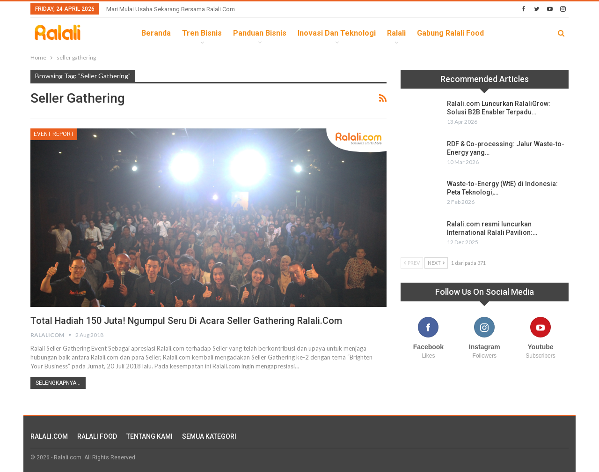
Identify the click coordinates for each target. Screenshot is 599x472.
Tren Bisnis (202, 33)
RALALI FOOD (97, 436)
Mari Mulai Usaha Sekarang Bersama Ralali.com (170, 9)
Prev (412, 263)
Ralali (396, 33)
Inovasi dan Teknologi (337, 33)
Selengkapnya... (58, 383)
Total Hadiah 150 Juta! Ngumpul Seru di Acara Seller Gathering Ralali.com (187, 320)
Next (436, 263)
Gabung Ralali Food (450, 33)
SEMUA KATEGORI (209, 436)
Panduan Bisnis (259, 33)
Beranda (156, 33)
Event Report (54, 134)
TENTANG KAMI (149, 436)
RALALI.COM (49, 436)
